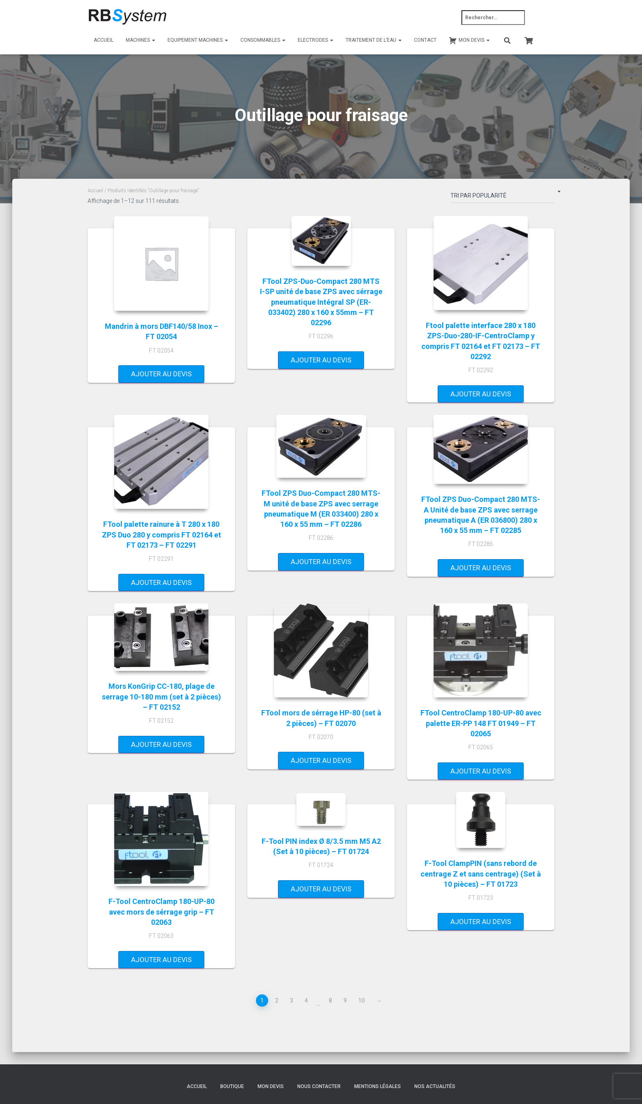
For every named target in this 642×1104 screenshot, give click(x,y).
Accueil (103, 40)
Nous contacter (319, 1086)
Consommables (262, 40)
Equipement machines (197, 40)
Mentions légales (377, 1086)
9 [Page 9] (345, 1000)
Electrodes (315, 40)
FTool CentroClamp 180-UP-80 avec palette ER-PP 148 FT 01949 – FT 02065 (480, 722)
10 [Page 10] (361, 1000)
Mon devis (271, 1086)
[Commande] (502, 197)
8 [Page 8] (330, 1000)
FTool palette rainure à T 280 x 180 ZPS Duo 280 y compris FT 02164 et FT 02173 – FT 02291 (161, 534)
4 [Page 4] (306, 1000)
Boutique (232, 1086)
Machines (140, 40)
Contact (425, 40)
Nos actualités (434, 1086)
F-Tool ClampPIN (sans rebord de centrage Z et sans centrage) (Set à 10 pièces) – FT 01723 (480, 873)
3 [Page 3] (291, 1000)
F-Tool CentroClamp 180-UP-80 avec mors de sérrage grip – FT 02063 (162, 911)
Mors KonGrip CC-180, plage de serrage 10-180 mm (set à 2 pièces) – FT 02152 (161, 696)
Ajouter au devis (161, 374)
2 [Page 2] (276, 1000)
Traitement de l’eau (374, 40)
